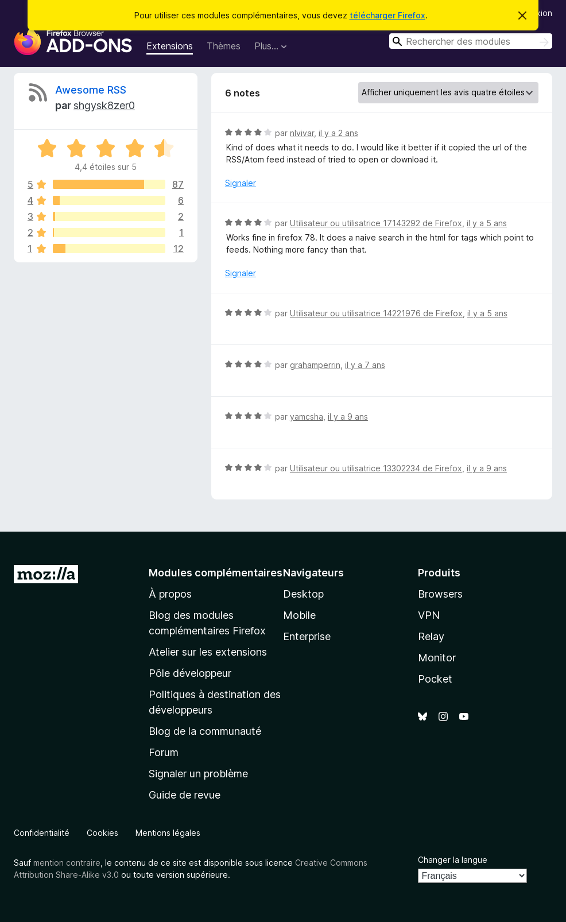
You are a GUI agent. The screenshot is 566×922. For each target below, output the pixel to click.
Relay (431, 636)
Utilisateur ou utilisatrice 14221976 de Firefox (376, 313)
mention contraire (66, 862)
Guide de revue (184, 795)
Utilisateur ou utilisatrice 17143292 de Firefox (376, 223)
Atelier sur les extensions (208, 652)
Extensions (169, 46)
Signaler (240, 183)
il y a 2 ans (338, 133)
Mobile (299, 615)
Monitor (437, 658)
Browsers (440, 594)
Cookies (102, 833)
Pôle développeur (190, 673)
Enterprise (307, 636)
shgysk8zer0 (104, 105)
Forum (164, 752)
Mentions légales (167, 833)
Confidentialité (41, 833)
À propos (170, 594)
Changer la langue (452, 860)
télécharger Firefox (387, 15)
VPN (429, 615)
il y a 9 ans (348, 416)
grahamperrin (315, 365)
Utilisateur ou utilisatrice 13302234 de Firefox (376, 468)
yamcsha (306, 416)
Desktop (303, 594)
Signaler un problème (198, 774)
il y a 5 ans (487, 223)
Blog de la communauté (205, 731)
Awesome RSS (90, 90)
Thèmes (224, 46)
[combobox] (470, 41)
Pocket (435, 679)
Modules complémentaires (215, 573)
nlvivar (302, 133)
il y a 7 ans (365, 365)
